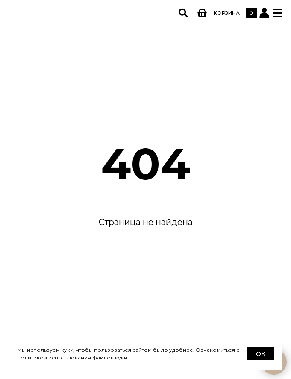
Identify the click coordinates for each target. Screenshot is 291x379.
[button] (277, 13)
